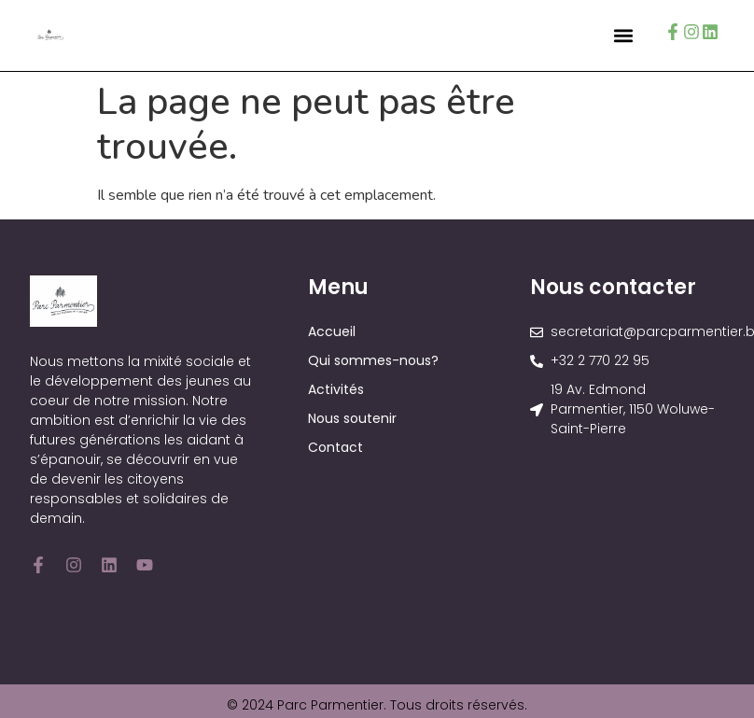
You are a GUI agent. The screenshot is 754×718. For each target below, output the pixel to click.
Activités (336, 389)
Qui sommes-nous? (373, 360)
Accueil (332, 331)
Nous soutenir (352, 418)
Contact (335, 447)
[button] (623, 35)
